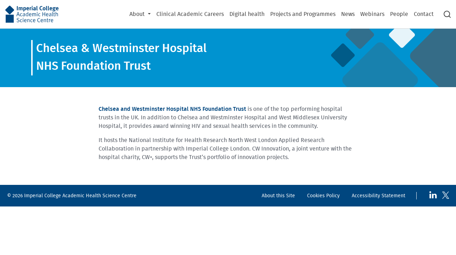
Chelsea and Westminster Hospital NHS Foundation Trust (172, 109)
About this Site (278, 195)
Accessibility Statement (378, 195)
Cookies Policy (323, 195)
